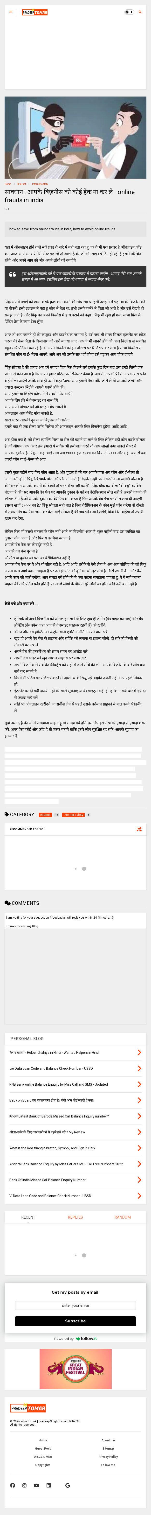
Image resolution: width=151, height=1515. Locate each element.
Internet (21, 184)
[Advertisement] (75, 55)
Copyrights (42, 1465)
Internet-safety (40, 184)
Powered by (75, 1338)
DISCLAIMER (43, 1457)
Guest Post (43, 1448)
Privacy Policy (108, 1457)
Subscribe (75, 1321)
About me (108, 1440)
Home (8, 184)
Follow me (108, 1465)
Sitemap (108, 1448)
